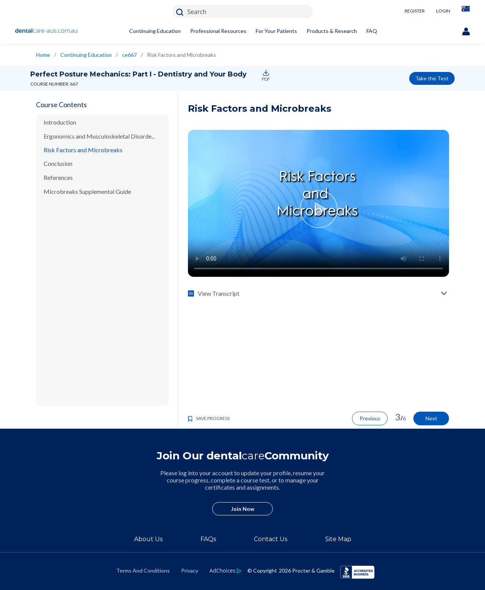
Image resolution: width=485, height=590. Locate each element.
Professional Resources (218, 31)
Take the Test (432, 78)
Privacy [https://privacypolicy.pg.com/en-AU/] (189, 570)
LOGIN (443, 11)
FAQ (371, 31)
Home (43, 55)
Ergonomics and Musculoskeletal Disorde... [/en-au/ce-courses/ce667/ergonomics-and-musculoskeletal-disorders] (99, 136)
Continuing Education (155, 31)
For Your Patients (276, 31)
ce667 (129, 55)
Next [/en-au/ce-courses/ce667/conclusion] (431, 418)
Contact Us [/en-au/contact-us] (270, 539)
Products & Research (332, 31)
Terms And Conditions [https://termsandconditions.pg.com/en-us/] (143, 570)
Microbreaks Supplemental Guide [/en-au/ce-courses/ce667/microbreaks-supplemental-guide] (87, 191)
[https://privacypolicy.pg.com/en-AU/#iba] (226, 570)
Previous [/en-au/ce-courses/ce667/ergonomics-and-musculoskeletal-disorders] (370, 418)
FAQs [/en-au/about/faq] (208, 539)
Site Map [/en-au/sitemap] (338, 539)
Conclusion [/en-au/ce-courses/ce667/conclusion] (58, 163)
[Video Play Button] (318, 209)
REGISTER (415, 11)
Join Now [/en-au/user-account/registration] (242, 509)
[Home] (46, 31)
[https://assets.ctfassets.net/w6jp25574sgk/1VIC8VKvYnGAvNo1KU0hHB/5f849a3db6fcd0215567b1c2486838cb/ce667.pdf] (265, 73)
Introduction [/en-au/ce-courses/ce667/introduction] (60, 122)
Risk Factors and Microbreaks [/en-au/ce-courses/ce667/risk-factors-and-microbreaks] (83, 149)
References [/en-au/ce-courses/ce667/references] (58, 177)
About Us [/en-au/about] (148, 539)
